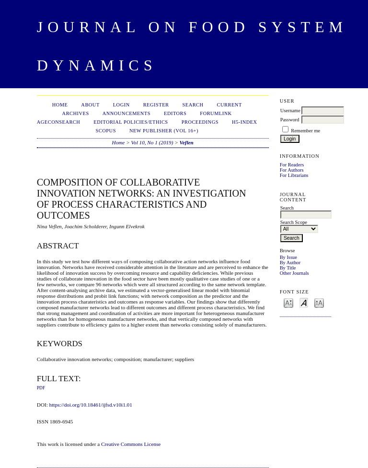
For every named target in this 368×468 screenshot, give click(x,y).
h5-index (244, 122)
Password (289, 119)
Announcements (126, 113)
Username (290, 110)
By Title (288, 267)
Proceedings (200, 122)
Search (192, 104)
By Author (290, 262)
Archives (75, 113)
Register (156, 104)
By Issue (288, 257)
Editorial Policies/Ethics (130, 122)
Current (229, 104)
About (90, 104)
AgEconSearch (58, 122)
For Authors (292, 170)
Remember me (305, 130)
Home (60, 104)
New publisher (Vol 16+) (163, 130)
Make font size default (304, 302)
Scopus (106, 130)
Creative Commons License (131, 444)
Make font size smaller (288, 302)
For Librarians (294, 175)
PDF (41, 388)
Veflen (187, 142)
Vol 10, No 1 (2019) (152, 142)
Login (121, 104)
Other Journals (294, 273)
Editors (175, 113)
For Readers (292, 164)
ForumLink (215, 113)
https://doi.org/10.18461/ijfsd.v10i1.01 (90, 405)
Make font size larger (319, 302)
